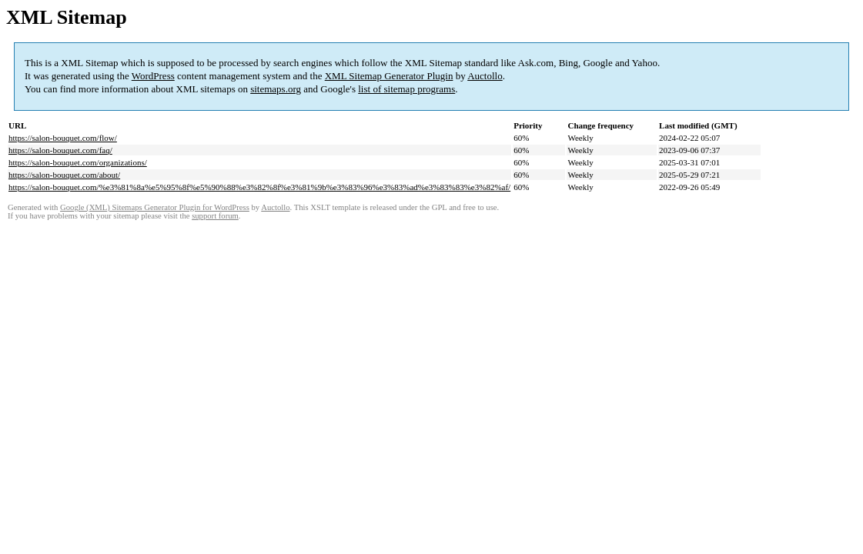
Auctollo (485, 76)
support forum (215, 216)
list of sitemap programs (406, 89)
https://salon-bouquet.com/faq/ (60, 150)
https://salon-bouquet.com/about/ (64, 174)
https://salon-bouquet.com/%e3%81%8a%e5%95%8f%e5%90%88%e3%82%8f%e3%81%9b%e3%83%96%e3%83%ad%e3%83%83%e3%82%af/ (259, 187)
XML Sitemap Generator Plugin (389, 76)
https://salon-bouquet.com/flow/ (62, 137)
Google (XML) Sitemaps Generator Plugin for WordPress (154, 207)
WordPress (153, 76)
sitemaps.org (275, 89)
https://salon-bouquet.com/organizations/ (77, 162)
